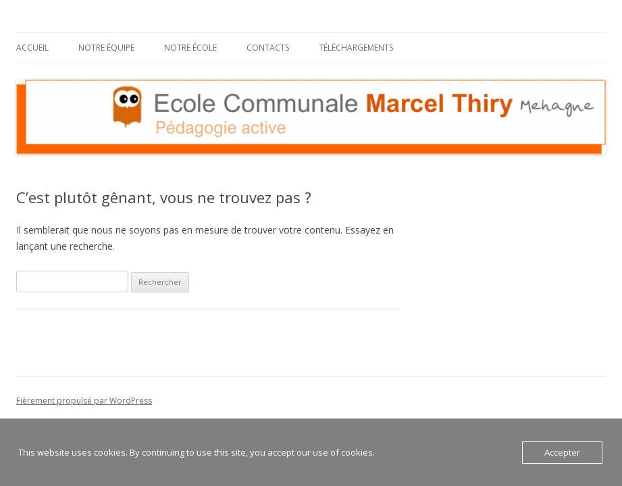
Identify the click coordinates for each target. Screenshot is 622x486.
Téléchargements (356, 47)
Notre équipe (106, 47)
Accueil (32, 47)
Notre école (190, 47)
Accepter (562, 452)
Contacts (268, 47)
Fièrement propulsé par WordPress (84, 400)
